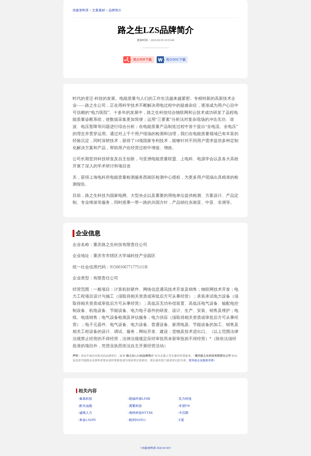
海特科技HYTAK (141, 413)
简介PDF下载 (142, 59)
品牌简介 (115, 10)
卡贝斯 (183, 413)
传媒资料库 (81, 10)
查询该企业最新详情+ (202, 360)
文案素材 (98, 10)
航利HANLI (137, 420)
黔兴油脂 (85, 406)
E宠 (181, 420)
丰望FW (184, 406)
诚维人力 (85, 413)
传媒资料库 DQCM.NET (156, 448)
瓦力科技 (185, 398)
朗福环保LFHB (139, 398)
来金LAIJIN (87, 420)
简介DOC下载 (176, 59)
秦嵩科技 (85, 398)
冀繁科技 (135, 406)
